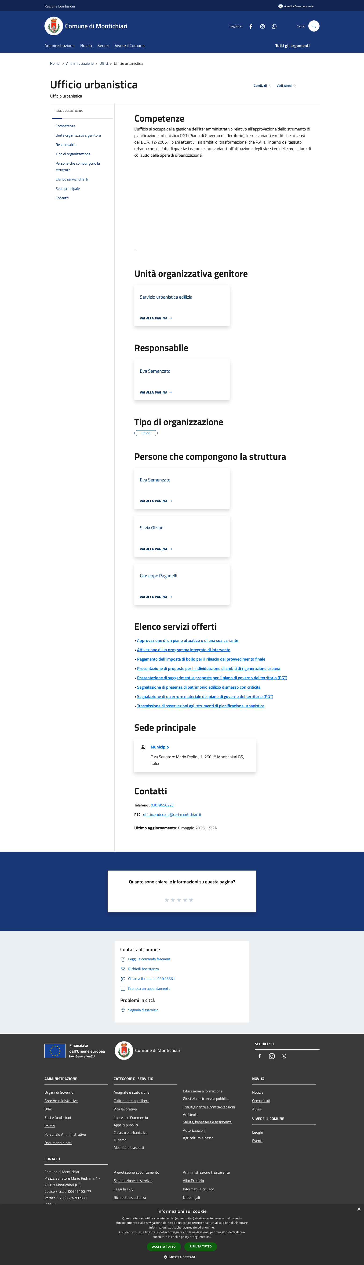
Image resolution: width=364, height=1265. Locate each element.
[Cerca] (314, 26)
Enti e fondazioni (57, 1117)
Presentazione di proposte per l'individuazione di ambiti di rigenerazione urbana (208, 668)
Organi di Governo (58, 1092)
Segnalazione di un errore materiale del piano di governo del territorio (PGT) (205, 696)
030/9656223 (162, 805)
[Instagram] (260, 26)
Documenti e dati (58, 1143)
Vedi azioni (287, 86)
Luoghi (257, 1132)
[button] (182, 1257)
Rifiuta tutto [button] (201, 1246)
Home (54, 63)
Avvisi (257, 1109)
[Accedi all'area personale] (296, 6)
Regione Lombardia (59, 6)
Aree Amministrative (61, 1100)
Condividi (263, 86)
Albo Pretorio (193, 1180)
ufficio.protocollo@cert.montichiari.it (172, 814)
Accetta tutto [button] (164, 1247)
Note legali (191, 1197)
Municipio (160, 747)
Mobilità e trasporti (129, 1147)
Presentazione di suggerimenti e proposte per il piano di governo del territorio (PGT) (212, 678)
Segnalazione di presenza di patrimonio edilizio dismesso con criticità (198, 687)
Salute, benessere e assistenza (207, 1122)
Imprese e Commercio (131, 1117)
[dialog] (182, 1234)
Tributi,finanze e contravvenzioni (209, 1107)
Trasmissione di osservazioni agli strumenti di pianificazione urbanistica (200, 706)
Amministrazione (80, 63)
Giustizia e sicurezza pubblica (206, 1098)
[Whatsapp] (272, 26)
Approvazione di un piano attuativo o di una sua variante (187, 640)
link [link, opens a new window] (208, 1237)
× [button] (358, 1209)
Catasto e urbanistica (130, 1132)
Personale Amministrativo (65, 1134)
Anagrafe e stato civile (131, 1092)
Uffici (103, 63)
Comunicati (261, 1100)
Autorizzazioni (194, 1130)
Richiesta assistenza (130, 1197)
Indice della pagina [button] (69, 110)
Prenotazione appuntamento (136, 1172)
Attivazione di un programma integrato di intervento (183, 650)
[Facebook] (249, 26)
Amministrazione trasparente (206, 1172)
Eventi (257, 1140)
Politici (49, 1126)
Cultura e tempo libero (131, 1100)
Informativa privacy (198, 1189)
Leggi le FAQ (123, 1189)
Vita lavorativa (125, 1109)
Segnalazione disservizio (133, 1180)
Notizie (257, 1092)
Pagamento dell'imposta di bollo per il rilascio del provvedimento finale (201, 659)
